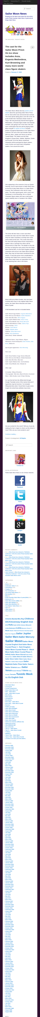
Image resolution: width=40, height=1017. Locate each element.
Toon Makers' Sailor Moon (12, 606)
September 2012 (9, 990)
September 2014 (9, 949)
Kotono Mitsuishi (26, 625)
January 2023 (9, 785)
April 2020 (8, 837)
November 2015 (9, 926)
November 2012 (9, 986)
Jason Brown (13, 327)
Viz (6, 677)
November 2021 (9, 805)
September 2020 (9, 829)
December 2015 (9, 924)
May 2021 (7, 815)
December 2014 (9, 944)
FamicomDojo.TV (15, 1)
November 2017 (9, 886)
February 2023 (9, 784)
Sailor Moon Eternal (18, 654)
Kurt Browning (24, 347)
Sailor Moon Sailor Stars (14, 659)
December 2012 (9, 985)
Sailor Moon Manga (10, 602)
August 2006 (8, 1011)
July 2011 (8, 1003)
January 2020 (9, 842)
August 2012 (8, 991)
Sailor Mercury (26, 637)
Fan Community (9, 590)
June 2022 (8, 794)
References (8, 599)
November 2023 (9, 772)
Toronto (13, 674)
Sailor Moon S (27, 656)
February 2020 (9, 841)
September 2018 (9, 869)
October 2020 (9, 827)
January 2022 (9, 802)
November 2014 (9, 946)
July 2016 (8, 913)
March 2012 (8, 998)
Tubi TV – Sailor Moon (11, 728)
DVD (6, 625)
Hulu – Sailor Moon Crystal (12, 693)
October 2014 (9, 948)
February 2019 (9, 861)
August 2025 (8, 750)
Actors (7, 584)
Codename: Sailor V (10, 585)
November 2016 (9, 906)
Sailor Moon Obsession (11, 713)
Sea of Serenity (9, 726)
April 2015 (8, 938)
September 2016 (9, 909)
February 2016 (9, 921)
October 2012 (9, 988)
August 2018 (8, 871)
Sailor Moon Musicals (11, 604)
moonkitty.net (9, 698)
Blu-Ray (21, 619)
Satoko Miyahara (25, 315)
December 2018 (9, 864)
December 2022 (9, 787)
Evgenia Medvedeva (26, 313)
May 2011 (7, 1005)
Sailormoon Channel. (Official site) (14, 721)
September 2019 (9, 849)
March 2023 (8, 782)
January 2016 (9, 923)
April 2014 (8, 958)
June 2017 (8, 894)
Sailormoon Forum (10, 723)
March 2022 (8, 799)
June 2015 (8, 934)
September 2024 (9, 759)
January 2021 (9, 822)
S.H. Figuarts (12, 633)
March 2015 (8, 939)
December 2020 (9, 824)
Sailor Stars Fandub (10, 720)
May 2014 (7, 956)
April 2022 (8, 797)
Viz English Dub (15, 677)
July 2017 (8, 892)
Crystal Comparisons (11, 688)
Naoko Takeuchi (14, 630)
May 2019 (7, 856)
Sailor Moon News (8, 3)
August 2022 (8, 790)
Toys (6, 607)
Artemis (8, 619)
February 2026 (9, 745)
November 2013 (9, 966)
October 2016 (9, 908)
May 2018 (7, 876)
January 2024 (9, 769)
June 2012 (8, 995)
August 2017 (8, 891)
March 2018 (8, 879)
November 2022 (9, 789)
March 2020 (8, 839)
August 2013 (8, 971)
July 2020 (8, 832)
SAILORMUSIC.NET (10, 725)
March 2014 (8, 959)
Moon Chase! (8, 696)
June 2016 (8, 914)
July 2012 (8, 993)
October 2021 (9, 807)
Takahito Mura (14, 329)
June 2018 (8, 874)
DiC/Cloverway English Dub (19, 622)
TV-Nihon (7, 731)
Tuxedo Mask (24, 674)
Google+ (20, 530)
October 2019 (9, 847)
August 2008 (8, 1010)
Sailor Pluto (17, 664)
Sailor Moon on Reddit (11, 715)
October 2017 (9, 887)
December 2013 (9, 964)
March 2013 (8, 979)
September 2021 (9, 809)
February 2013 (9, 981)
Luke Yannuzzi (9, 572)
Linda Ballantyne (10, 628)
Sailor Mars (11, 637)
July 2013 (8, 973)
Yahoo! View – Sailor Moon (12, 735)
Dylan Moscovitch (16, 331)
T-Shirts (24, 671)
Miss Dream (8, 695)
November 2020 (9, 825)
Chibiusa (29, 618)
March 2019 (8, 859)
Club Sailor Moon (10, 685)
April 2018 (8, 877)
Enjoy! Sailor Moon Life (11, 690)
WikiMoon (8, 733)
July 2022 (8, 792)
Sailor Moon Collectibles (12, 711)
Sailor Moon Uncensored (12, 716)
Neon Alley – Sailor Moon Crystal (14, 703)
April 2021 (8, 817)
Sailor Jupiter (23, 633)
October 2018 (9, 867)
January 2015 (9, 943)
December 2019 (9, 844)
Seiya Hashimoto (14, 333)
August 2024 (8, 760)
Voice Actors (8, 610)
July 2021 (8, 812)
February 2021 (9, 820)
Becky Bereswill (24, 321)
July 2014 (8, 953)
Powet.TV (6, 1)
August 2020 (8, 831)
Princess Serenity (24, 630)
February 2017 (9, 901)
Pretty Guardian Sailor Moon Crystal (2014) (16, 597)
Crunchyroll (8, 686)
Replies (23, 438)
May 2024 (7, 764)
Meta (6, 595)
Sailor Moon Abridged (11, 708)
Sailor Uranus (11, 667)
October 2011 (9, 1001)
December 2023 (9, 770)
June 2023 (8, 777)
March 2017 (8, 899)
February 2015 (9, 941)
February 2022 (9, 800)
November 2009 (9, 1008)
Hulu (10, 625)
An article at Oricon (19, 128)
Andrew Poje (25, 323)
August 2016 (8, 911)
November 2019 (9, 846)
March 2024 (8, 765)
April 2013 (8, 978)
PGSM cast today (10, 706)
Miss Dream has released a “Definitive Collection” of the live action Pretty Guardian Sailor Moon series (19, 553)
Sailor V (19, 667)
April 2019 (8, 857)
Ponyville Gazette (26, 1)
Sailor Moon (14, 641)
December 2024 (9, 757)
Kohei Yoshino (26, 341)
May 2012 (7, 996)
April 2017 (8, 897)
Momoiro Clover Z (26, 628)
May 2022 (7, 795)
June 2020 (8, 834)
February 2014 (9, 961)
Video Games (9, 609)
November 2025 (9, 748)
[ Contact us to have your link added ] (15, 738)
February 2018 (9, 881)
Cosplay (7, 589)
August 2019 (8, 851)
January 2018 (9, 882)
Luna (18, 628)
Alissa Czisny (24, 319)
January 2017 (9, 902)
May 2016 (7, 916)
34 (32, 47)
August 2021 (8, 810)
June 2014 (8, 954)
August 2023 (8, 774)
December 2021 (9, 804)
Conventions (8, 587)
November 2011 (9, 1000)
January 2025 (9, 755)
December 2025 (9, 747)
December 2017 (9, 884)
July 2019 (8, 852)
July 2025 (8, 752)
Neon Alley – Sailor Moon (12, 701)
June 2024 (8, 762)
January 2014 (9, 963)
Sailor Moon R (17, 656)
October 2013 (9, 968)
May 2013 (7, 976)
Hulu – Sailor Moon (10, 691)
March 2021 (8, 819)
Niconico (7, 705)
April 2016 (8, 918)
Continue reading (11, 434)
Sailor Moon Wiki (10, 718)
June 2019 (8, 854)
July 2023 (8, 775)
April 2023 (8, 780)
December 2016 (9, 904)
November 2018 (9, 866)
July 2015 (8, 933)
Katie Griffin (16, 625)
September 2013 (9, 969)
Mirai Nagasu (21, 317)
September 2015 (9, 929)
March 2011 (8, 1006)
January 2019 (9, 862)
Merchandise (8, 594)
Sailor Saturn (27, 664)
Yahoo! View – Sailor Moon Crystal (14, 736)
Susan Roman (16, 670)
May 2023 (7, 779)
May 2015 (7, 936)
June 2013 (8, 975)
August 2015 (8, 931)
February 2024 (9, 767)
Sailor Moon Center (10, 710)
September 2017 (9, 889)
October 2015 (9, 928)
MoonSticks (8, 700)
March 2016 (8, 919)
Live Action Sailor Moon (11, 592)
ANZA (16, 325)
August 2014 (8, 951)
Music (7, 630)
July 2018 (8, 872)
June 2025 (8, 754)
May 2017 (7, 896)
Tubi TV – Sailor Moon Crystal (13, 730)
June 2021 (8, 814)
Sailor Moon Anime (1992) (12, 600)
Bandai (14, 619)
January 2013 (9, 983)
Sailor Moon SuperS (17, 661)
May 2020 (7, 836)
